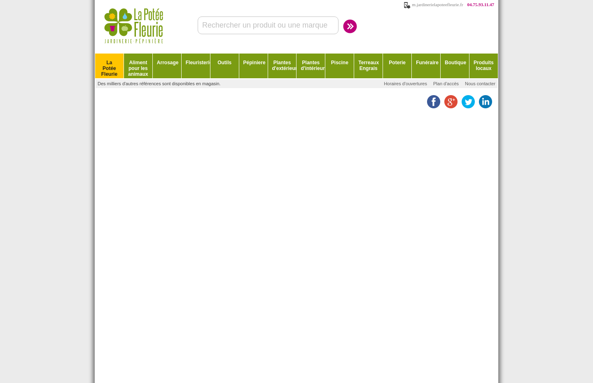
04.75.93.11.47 (480, 4)
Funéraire (427, 62)
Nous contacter (480, 83)
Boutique (455, 62)
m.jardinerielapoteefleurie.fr (437, 4)
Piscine (339, 62)
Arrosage (168, 62)
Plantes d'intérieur (313, 65)
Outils (224, 62)
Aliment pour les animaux (138, 68)
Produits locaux (484, 65)
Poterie (397, 62)
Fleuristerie (198, 62)
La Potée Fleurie (109, 68)
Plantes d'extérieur (284, 65)
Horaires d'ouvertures (405, 83)
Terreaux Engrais (368, 65)
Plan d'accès (446, 83)
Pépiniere (254, 62)
